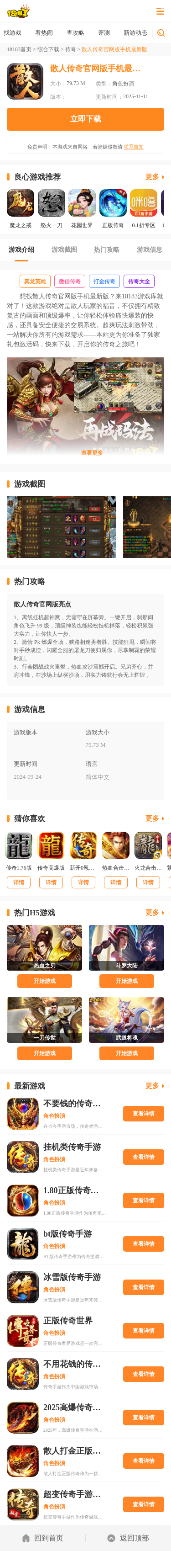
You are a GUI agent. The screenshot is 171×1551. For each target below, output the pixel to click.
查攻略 (104, 32)
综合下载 (48, 49)
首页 (13, 32)
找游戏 (41, 32)
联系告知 (134, 146)
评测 (133, 32)
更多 (152, 177)
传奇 (70, 49)
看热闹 (73, 32)
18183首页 (19, 49)
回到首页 (42, 1538)
